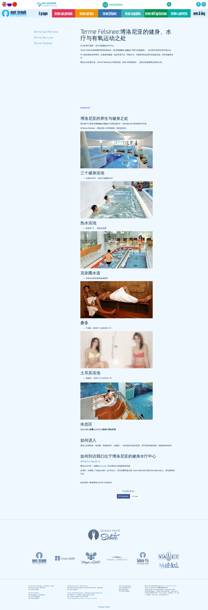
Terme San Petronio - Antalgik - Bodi (41, 586)
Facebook (123, 496)
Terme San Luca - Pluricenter (77, 586)
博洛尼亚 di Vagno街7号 (90, 461)
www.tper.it (103, 466)
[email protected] (91, 598)
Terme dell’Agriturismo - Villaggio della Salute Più (84, 593)
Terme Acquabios (125, 586)
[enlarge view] (85, 108)
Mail (135, 496)
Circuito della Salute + (170, 586)
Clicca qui (53, 6)
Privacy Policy (104, 607)
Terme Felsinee (33, 593)
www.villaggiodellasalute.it (75, 598)
